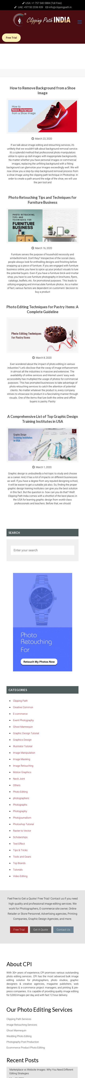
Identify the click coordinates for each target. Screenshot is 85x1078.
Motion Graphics (22, 772)
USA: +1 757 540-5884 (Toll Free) (43, 3)
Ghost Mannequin (23, 726)
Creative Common (23, 707)
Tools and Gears (22, 856)
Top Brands (19, 863)
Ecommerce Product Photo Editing (26, 1047)
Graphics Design (22, 739)
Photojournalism (22, 817)
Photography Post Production (23, 1041)
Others (17, 785)
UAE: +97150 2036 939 (30, 7)
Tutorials (18, 869)
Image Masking (21, 759)
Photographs (20, 804)
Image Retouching (23, 765)
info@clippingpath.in (60, 7)
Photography (20, 811)
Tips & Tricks (20, 850)
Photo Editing (20, 791)
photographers (21, 798)
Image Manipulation (24, 752)
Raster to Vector (22, 830)
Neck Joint (19, 778)
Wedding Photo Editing (19, 1036)
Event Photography (23, 720)
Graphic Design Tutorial (26, 733)
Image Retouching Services (22, 1024)
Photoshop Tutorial (23, 824)
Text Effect (19, 843)
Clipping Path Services (19, 1019)
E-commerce (20, 713)
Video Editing (20, 876)
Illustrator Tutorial (22, 746)
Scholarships (20, 837)
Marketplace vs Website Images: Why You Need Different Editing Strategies (41, 1071)
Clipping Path (20, 700)
